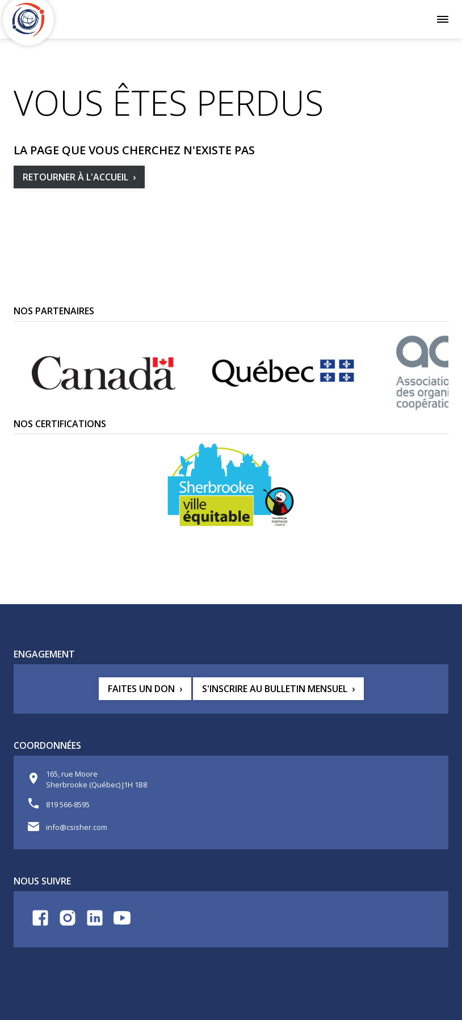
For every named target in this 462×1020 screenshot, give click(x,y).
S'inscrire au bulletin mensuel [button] (274, 688)
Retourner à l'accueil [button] (75, 177)
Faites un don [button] (141, 688)
